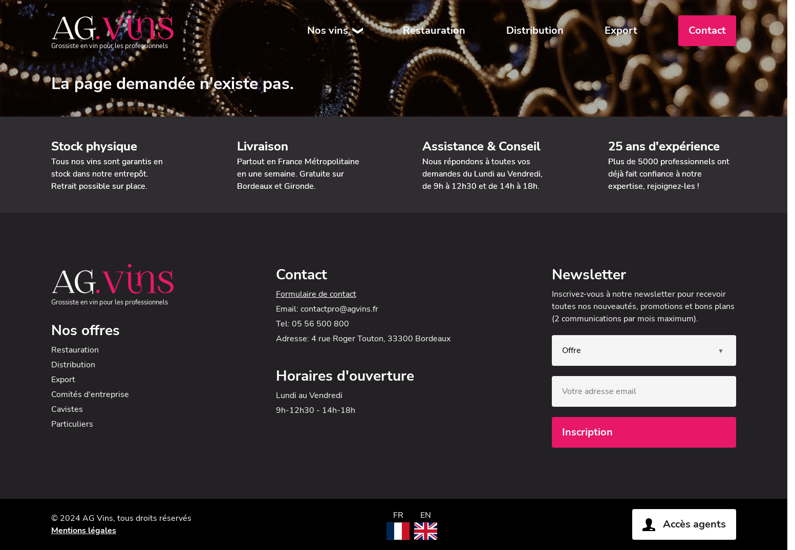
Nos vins (327, 30)
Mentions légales (83, 530)
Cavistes (67, 409)
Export (621, 30)
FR (398, 515)
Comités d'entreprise (90, 394)
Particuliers (72, 424)
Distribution (535, 30)
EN (425, 515)
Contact (707, 30)
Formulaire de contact (316, 294)
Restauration (434, 30)
